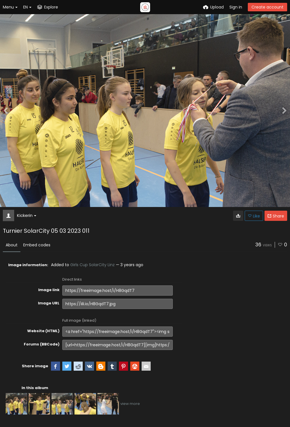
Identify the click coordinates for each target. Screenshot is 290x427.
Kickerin (26, 215)
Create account (267, 7)
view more (130, 403)
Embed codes (36, 245)
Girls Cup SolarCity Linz (92, 265)
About (12, 245)
